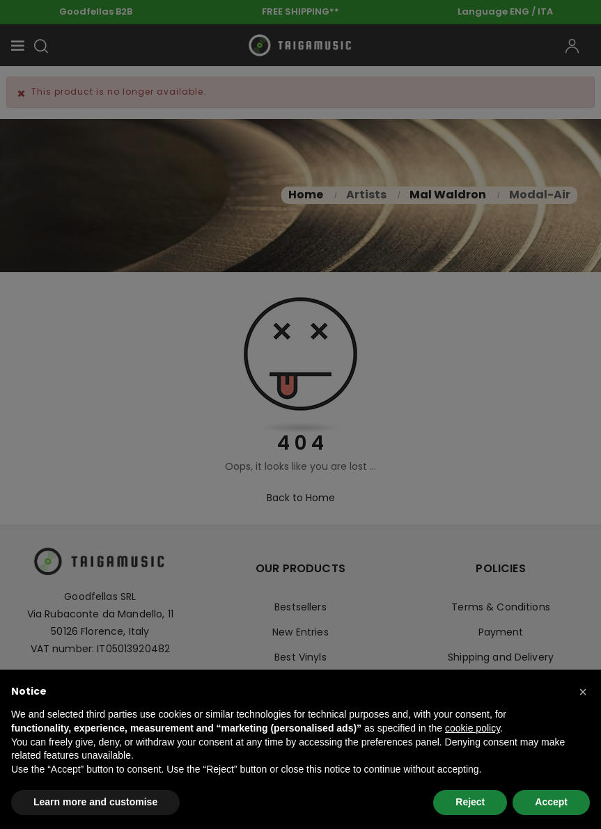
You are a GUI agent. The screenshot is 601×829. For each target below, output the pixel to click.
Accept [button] (551, 801)
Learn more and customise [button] (95, 801)
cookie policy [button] (472, 728)
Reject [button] (470, 801)
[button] (583, 692)
